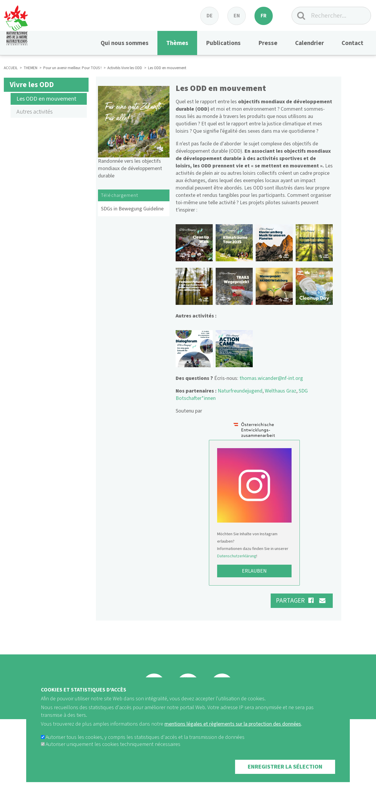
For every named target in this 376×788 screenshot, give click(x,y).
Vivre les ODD (32, 84)
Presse (267, 43)
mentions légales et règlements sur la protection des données (232, 724)
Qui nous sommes (125, 43)
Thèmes (177, 43)
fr (264, 15)
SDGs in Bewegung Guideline (132, 208)
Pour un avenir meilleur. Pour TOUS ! (72, 68)
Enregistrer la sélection (285, 767)
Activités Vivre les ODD (124, 68)
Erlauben (254, 571)
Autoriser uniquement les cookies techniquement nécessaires (113, 744)
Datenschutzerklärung (236, 556)
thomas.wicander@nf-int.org (271, 378)
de (210, 15)
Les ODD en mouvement (46, 99)
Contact (352, 43)
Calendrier (309, 43)
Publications (223, 43)
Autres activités (35, 112)
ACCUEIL (11, 68)
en (237, 15)
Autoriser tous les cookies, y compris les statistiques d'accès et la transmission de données (145, 737)
